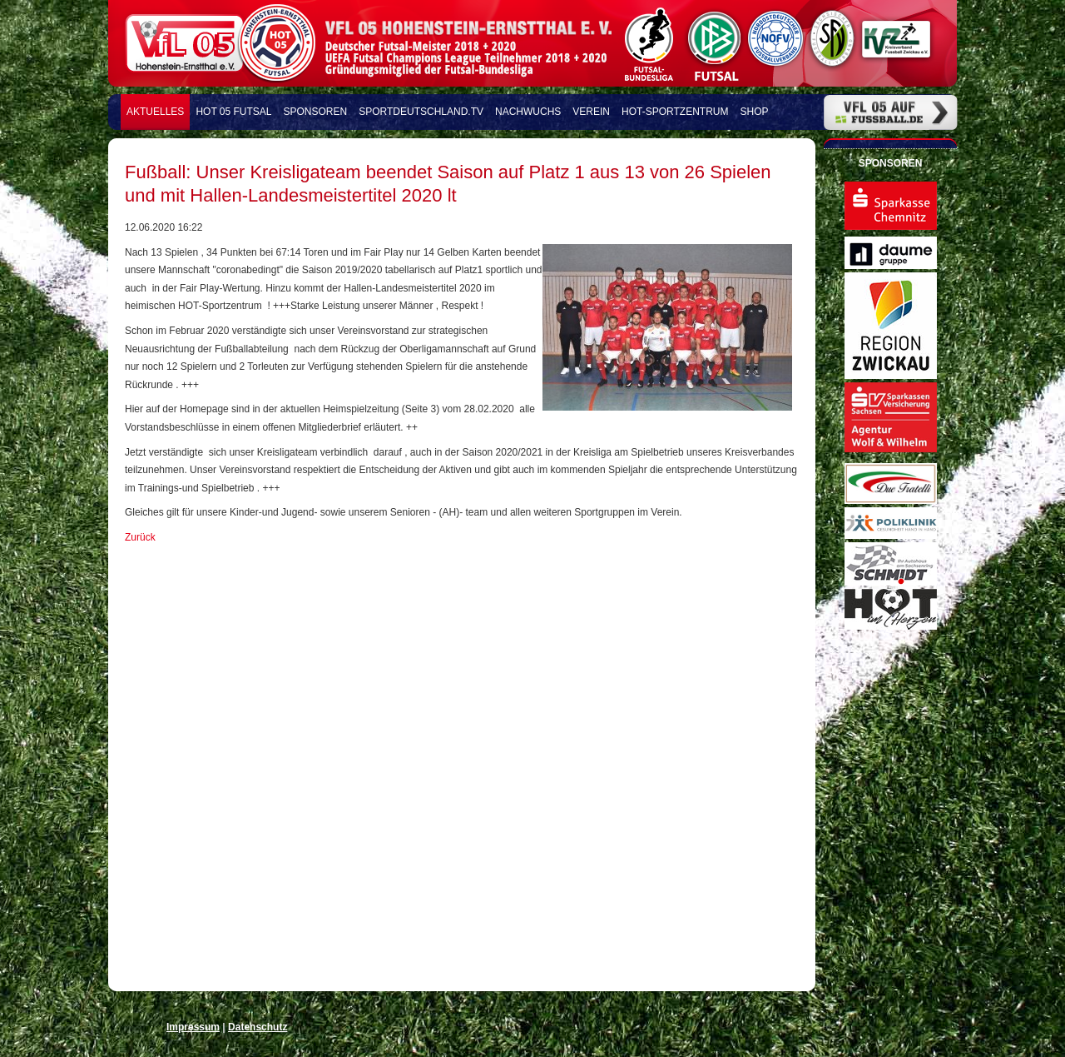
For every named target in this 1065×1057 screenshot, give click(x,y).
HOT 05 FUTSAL (233, 111)
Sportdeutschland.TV (421, 111)
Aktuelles (155, 111)
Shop (755, 111)
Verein (591, 111)
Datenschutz (257, 1027)
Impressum (193, 1027)
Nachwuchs (528, 111)
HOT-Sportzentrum (675, 111)
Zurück (140, 537)
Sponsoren (316, 111)
